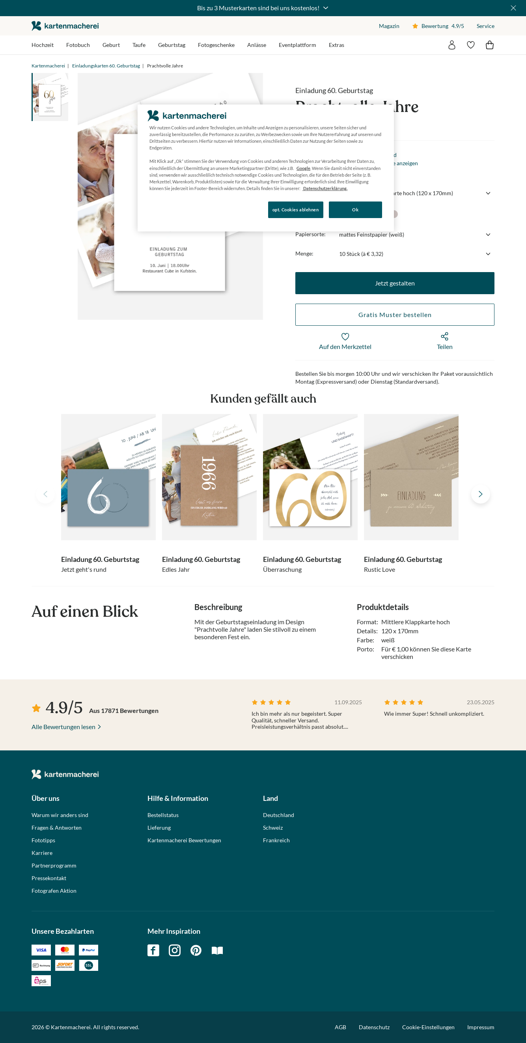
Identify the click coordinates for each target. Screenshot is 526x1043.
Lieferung (159, 828)
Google (303, 168)
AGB (340, 1027)
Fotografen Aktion (54, 891)
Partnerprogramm (54, 865)
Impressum (480, 1027)
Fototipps (43, 840)
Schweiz (273, 828)
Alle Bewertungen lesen (63, 726)
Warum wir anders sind (60, 815)
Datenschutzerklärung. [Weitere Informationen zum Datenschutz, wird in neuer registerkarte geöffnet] (324, 188)
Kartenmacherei (48, 66)
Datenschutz (374, 1027)
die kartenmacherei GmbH (65, 26)
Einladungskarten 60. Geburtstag (106, 66)
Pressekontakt (49, 878)
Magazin (389, 25)
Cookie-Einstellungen (428, 1027)
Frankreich (276, 840)
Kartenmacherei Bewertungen (184, 840)
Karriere (42, 853)
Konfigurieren (164, 209)
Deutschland (278, 815)
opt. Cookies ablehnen (295, 209)
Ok (355, 209)
